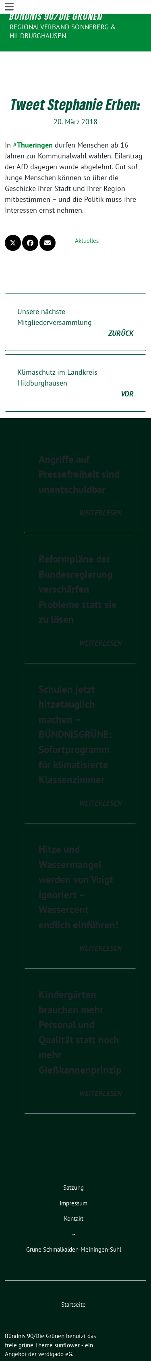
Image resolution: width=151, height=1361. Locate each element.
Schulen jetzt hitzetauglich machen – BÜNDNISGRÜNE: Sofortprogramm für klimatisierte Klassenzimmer (75, 710)
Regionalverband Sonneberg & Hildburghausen (63, 31)
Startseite (73, 1280)
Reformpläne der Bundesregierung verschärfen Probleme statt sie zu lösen (78, 564)
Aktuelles (87, 216)
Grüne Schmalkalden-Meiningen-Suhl (73, 1225)
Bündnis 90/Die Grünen (56, 16)
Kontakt (73, 1194)
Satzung (73, 1163)
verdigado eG (55, 1329)
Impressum (73, 1178)
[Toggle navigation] (9, 58)
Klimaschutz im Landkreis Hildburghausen (75, 359)
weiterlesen (100, 488)
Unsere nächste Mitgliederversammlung (75, 298)
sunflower (67, 1320)
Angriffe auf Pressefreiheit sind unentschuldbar (79, 449)
